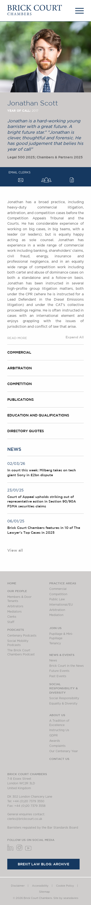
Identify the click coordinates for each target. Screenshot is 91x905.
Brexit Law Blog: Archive (43, 864)
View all (15, 550)
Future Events (59, 670)
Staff (10, 622)
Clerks (11, 616)
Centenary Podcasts (21, 635)
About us (57, 715)
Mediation (56, 615)
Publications (20, 399)
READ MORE (17, 338)
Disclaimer (18, 885)
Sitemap (44, 891)
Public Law (57, 599)
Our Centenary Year (63, 751)
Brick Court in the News (66, 665)
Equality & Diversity (63, 703)
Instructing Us (59, 730)
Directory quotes (25, 431)
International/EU (61, 604)
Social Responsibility (64, 698)
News (53, 660)
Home (11, 583)
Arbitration (19, 368)
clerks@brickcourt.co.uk (24, 818)
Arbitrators (15, 606)
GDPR (53, 735)
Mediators (14, 611)
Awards (54, 740)
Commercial (19, 352)
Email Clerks (19, 172)
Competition (19, 384)
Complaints (57, 745)
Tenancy (55, 643)
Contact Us (59, 758)
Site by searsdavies (65, 898)
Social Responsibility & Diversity (63, 688)
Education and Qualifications (38, 415)
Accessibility (40, 885)
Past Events (57, 676)
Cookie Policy (65, 885)
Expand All (75, 337)
